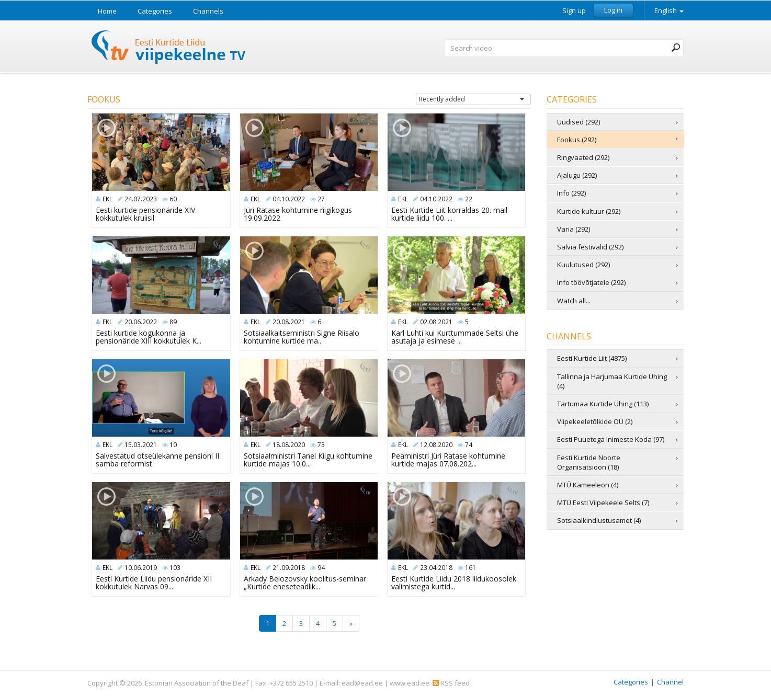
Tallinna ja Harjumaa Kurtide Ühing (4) (612, 381)
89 (173, 321)
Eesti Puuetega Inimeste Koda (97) (610, 439)
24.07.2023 (140, 199)
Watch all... (574, 300)
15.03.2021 (140, 444)
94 (321, 567)
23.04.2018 (436, 567)
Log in (613, 10)
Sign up (574, 10)
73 (321, 444)
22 (468, 199)
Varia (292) (573, 229)
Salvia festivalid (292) (590, 247)
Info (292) (571, 193)
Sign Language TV (169, 48)
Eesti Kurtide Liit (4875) (592, 358)
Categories (155, 11)
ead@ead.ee (362, 683)
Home (107, 11)
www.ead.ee (409, 683)
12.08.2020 (436, 444)
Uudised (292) (578, 122)
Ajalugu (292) (577, 175)
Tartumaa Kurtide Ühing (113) (603, 403)
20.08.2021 (289, 321)
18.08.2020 (289, 444)
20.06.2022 (140, 321)
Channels (208, 11)
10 (173, 444)
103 (174, 567)
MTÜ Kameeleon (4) (587, 484)
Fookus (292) (576, 139)
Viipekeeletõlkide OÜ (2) (594, 421)
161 (470, 567)
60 (173, 199)
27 (321, 199)
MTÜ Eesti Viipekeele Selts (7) (603, 502)
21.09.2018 (289, 567)
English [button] (669, 10)
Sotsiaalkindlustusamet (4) (599, 520)
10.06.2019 (140, 567)
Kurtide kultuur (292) (588, 211)
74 (468, 444)
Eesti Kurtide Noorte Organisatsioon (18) (588, 462)
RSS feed (451, 683)
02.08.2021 (436, 321)
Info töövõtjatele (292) (591, 282)
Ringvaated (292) (583, 157)
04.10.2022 (289, 199)
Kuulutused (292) (583, 264)
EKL (107, 199)
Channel (670, 682)
